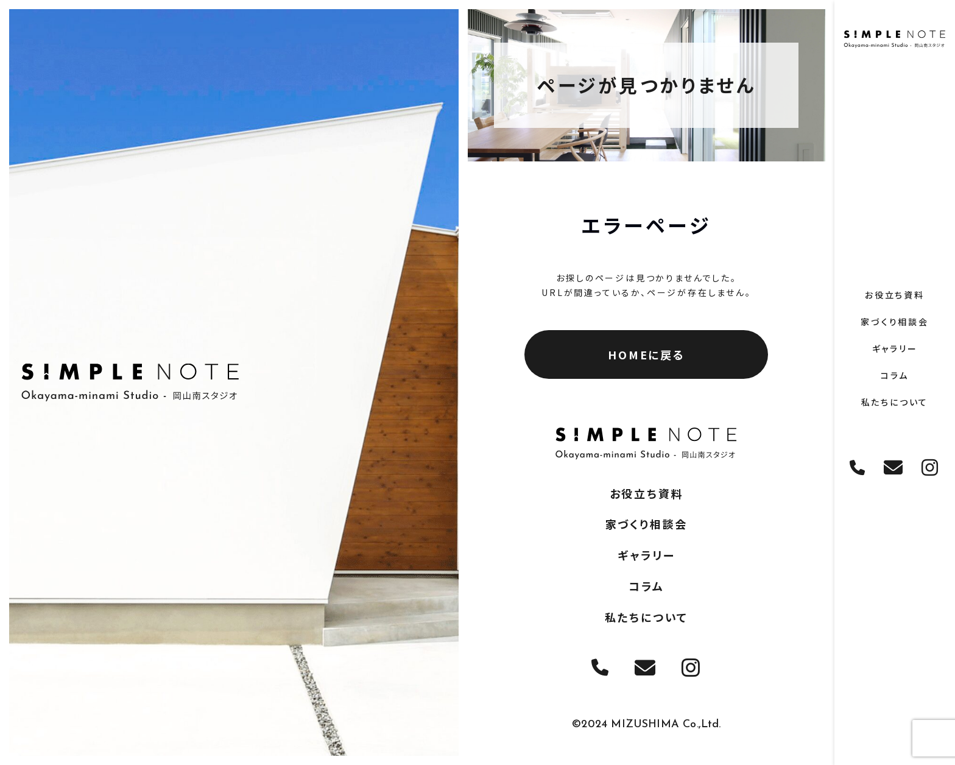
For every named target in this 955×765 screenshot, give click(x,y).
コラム (895, 375)
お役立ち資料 (895, 295)
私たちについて (895, 402)
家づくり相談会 (895, 322)
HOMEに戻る (646, 354)
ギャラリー (895, 348)
